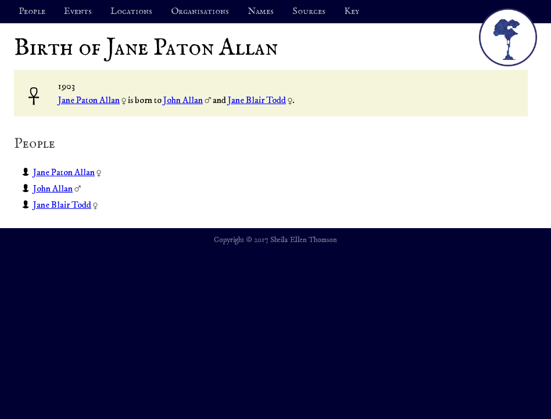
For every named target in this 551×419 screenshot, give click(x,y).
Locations (131, 11)
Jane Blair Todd (257, 100)
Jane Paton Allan (89, 100)
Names (261, 11)
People (32, 11)
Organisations (200, 11)
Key (351, 11)
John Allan (183, 100)
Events (78, 11)
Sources (308, 11)
